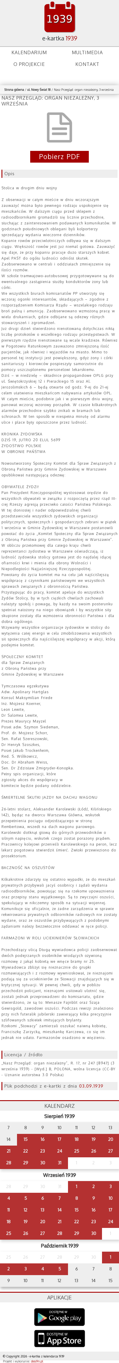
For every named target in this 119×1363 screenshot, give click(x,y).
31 (59, 1163)
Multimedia (87, 52)
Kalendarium (29, 52)
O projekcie (29, 64)
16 (43, 1139)
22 (25, 1151)
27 (110, 1151)
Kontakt (87, 64)
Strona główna (14, 89)
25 (76, 1151)
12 (25, 1210)
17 (59, 1139)
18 (77, 1139)
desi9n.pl (37, 1361)
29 (25, 1163)
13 (42, 1210)
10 (111, 1198)
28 (8, 1163)
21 (8, 1151)
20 (110, 1139)
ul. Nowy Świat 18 (39, 89)
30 (42, 1163)
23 (42, 1151)
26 (93, 1151)
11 (8, 1210)
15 (26, 1139)
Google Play (59, 1317)
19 (94, 1139)
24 (59, 1151)
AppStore (59, 1339)
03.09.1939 (91, 1086)
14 (60, 1210)
